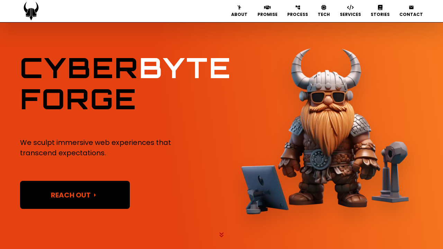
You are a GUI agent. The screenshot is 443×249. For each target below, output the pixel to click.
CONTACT (411, 11)
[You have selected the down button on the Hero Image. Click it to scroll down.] (221, 235)
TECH (324, 11)
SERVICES (350, 11)
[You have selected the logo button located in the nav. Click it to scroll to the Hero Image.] (31, 11)
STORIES (380, 11)
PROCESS (297, 11)
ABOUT (239, 11)
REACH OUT (75, 195)
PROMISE (267, 11)
